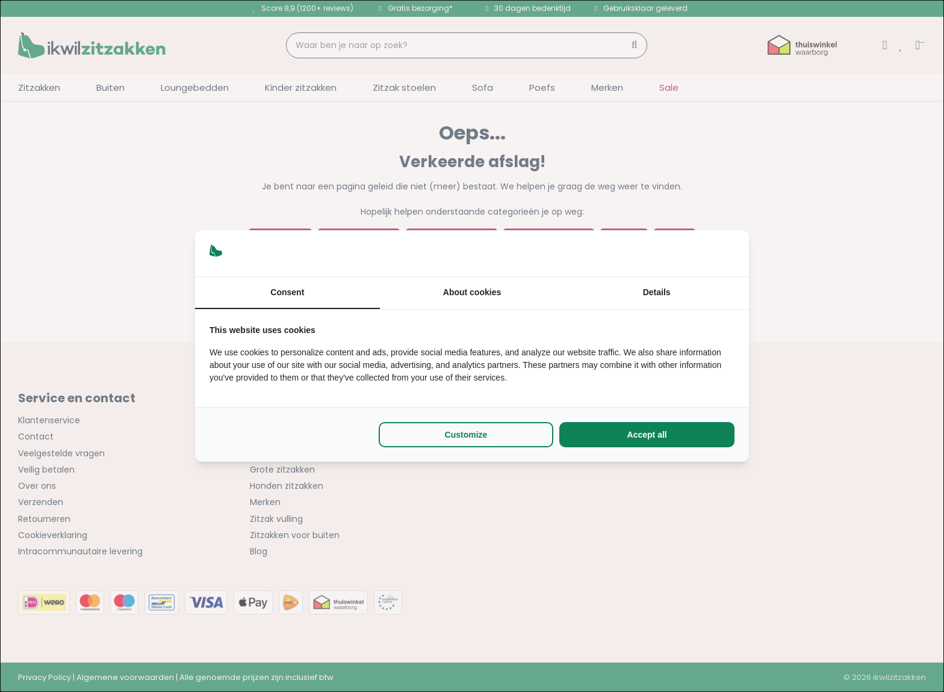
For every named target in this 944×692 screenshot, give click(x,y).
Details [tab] (657, 292)
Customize (466, 434)
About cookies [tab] (472, 292)
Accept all (647, 434)
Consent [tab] (287, 292)
